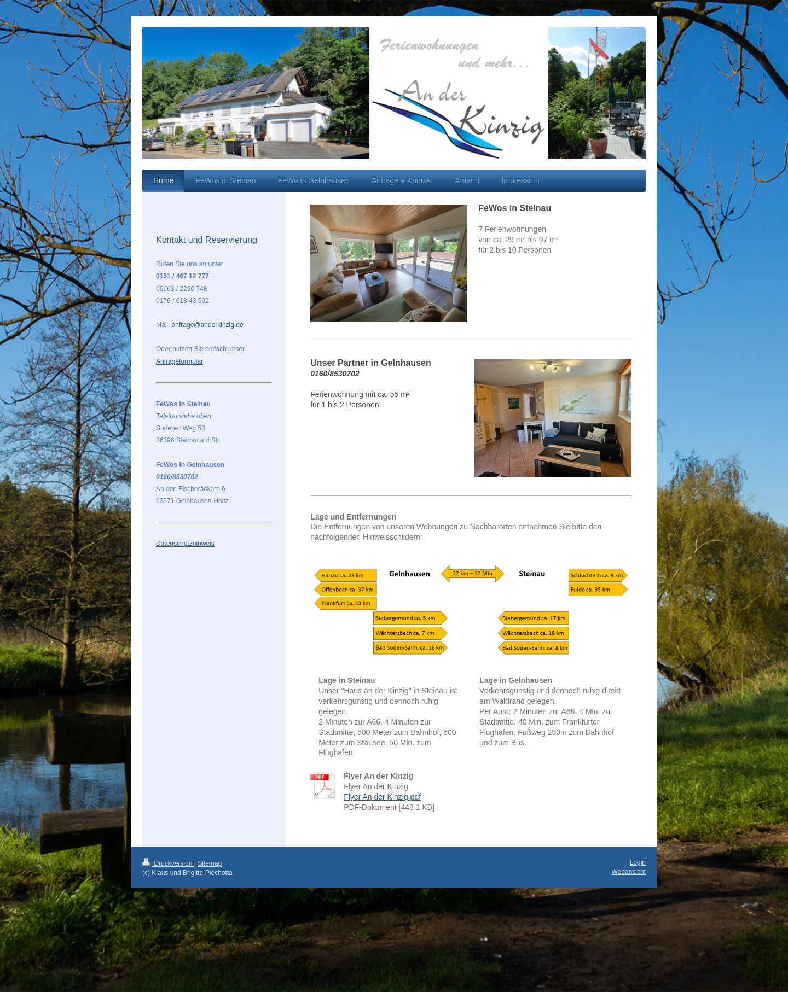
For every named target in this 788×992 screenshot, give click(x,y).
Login (638, 862)
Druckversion (168, 863)
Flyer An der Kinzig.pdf (382, 796)
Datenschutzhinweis (185, 543)
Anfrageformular (179, 361)
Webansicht (629, 872)
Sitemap (210, 863)
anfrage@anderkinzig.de (208, 325)
